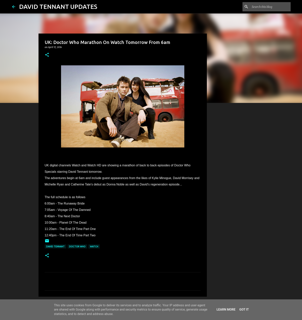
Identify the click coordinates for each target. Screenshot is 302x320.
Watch (94, 246)
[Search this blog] (270, 6)
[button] (47, 55)
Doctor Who (77, 246)
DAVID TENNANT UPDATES (58, 6)
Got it (244, 309)
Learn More (225, 309)
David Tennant (55, 246)
